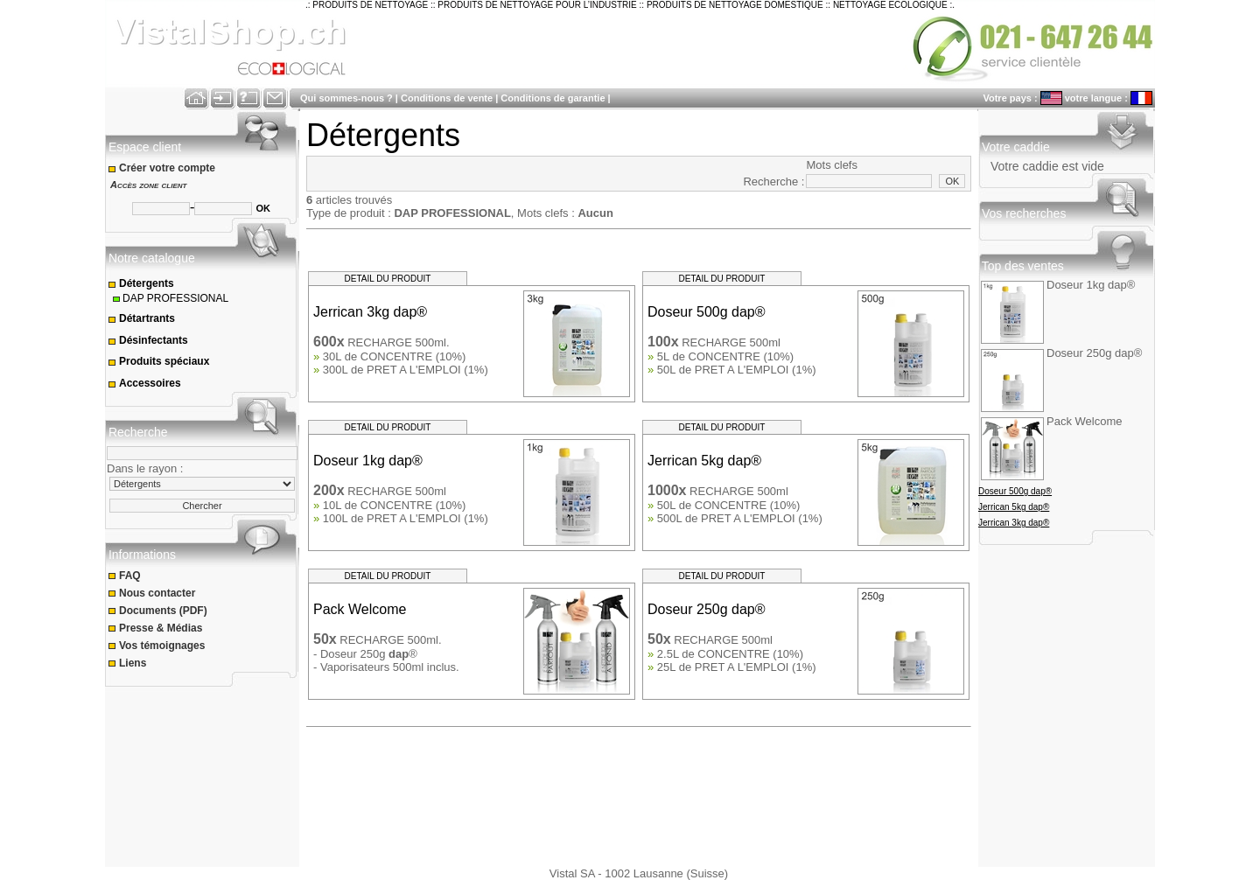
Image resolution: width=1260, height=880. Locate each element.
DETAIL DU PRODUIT (388, 278)
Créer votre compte (163, 168)
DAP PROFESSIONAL (169, 298)
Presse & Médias (156, 628)
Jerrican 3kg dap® (1013, 522)
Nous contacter (153, 593)
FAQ (125, 575)
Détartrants (141, 318)
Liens (128, 663)
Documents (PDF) (159, 610)
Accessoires (144, 383)
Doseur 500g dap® (1015, 491)
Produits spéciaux (159, 361)
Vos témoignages (158, 645)
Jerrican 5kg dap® (1013, 507)
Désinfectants (148, 340)
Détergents (141, 283)
